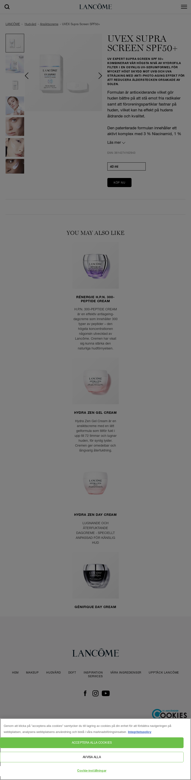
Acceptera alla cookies (92, 747)
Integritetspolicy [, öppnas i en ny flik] (139, 737)
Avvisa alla (92, 762)
